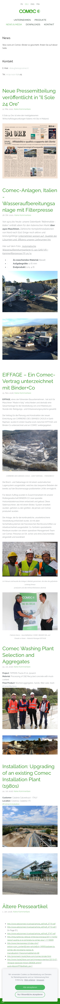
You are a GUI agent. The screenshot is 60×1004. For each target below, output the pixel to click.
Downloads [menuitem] (33, 24)
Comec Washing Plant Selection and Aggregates (28, 654)
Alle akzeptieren (30, 987)
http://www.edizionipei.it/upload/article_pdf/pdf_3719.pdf (31, 924)
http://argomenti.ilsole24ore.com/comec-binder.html (29, 956)
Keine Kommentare (22, 109)
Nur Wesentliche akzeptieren (30, 994)
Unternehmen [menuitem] (22, 20)
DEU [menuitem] (27, 4)
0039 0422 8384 (13, 74)
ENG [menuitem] (32, 4)
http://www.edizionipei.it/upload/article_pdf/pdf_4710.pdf (31, 927)
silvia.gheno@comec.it (18, 68)
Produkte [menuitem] (40, 20)
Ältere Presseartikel (25, 906)
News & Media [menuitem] (14, 24)
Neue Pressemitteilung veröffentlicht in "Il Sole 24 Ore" (29, 97)
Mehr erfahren (29, 980)
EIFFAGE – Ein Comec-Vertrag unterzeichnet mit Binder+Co (28, 381)
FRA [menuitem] (38, 4)
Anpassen (40, 980)
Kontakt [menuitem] (49, 24)
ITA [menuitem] (22, 4)
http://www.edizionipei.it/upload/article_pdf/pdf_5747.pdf (31, 933)
